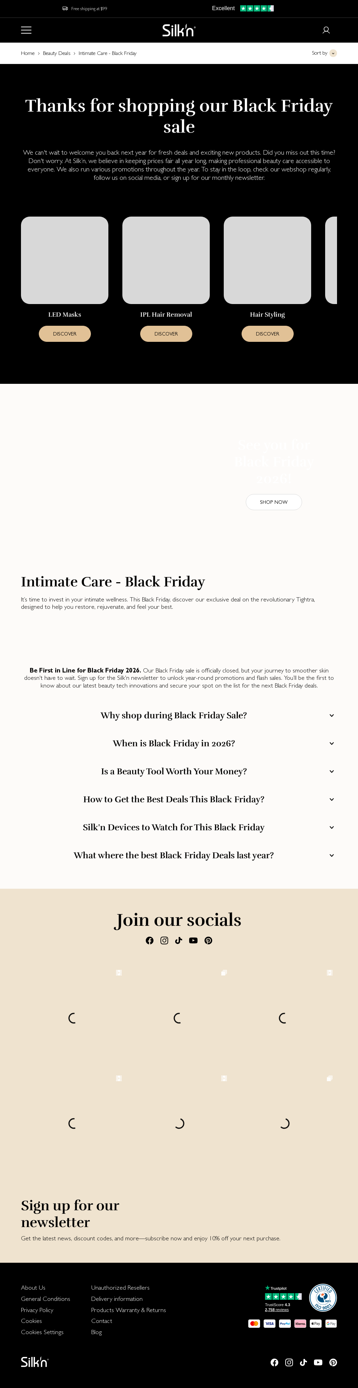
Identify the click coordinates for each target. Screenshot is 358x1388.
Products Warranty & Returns (128, 1309)
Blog (96, 1332)
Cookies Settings (42, 1332)
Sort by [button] (320, 52)
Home (28, 53)
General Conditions (45, 1298)
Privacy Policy (37, 1309)
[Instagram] (164, 940)
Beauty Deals (56, 53)
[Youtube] (193, 940)
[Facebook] (149, 940)
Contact (101, 1320)
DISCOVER (65, 334)
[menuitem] (45, 1287)
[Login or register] (326, 30)
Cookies (31, 1320)
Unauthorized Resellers (120, 1287)
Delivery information (117, 1298)
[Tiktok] (178, 940)
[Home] (179, 30)
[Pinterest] (208, 940)
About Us (33, 1287)
